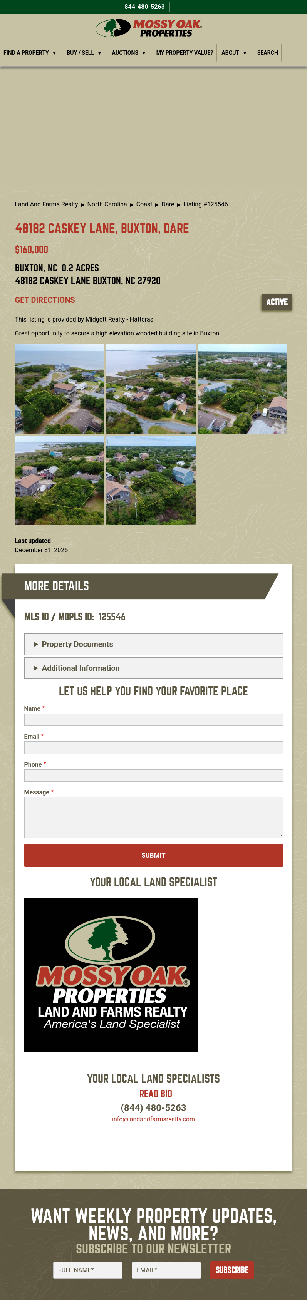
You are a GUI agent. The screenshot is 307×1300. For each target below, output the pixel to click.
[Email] (166, 1270)
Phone (33, 764)
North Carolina (107, 204)
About (230, 53)
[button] (59, 388)
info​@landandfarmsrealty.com (153, 1119)
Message (36, 792)
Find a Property (26, 53)
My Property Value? (184, 53)
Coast (144, 204)
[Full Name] (87, 1270)
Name (32, 708)
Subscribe (232, 1270)
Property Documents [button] (77, 644)
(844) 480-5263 (153, 1107)
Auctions (125, 53)
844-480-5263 (143, 6)
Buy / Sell (80, 53)
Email (32, 736)
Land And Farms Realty (46, 204)
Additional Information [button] (81, 668)
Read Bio (155, 1094)
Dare (167, 204)
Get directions (45, 300)
